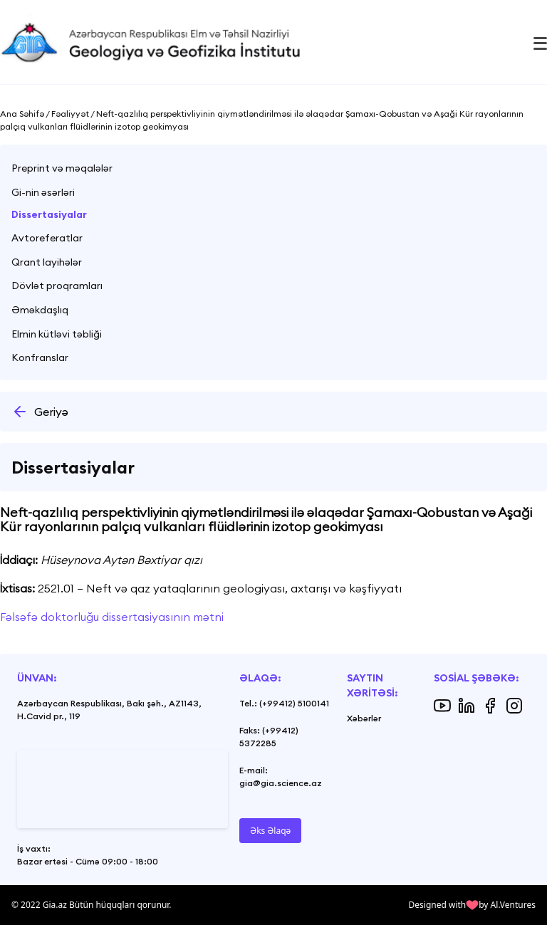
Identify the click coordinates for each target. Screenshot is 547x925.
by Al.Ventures (507, 905)
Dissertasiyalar (49, 214)
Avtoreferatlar (47, 237)
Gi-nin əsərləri (43, 192)
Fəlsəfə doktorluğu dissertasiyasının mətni (112, 617)
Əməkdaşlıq (39, 309)
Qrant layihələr (46, 262)
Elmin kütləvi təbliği (56, 334)
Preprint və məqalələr (62, 168)
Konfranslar (39, 357)
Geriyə (39, 411)
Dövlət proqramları (57, 285)
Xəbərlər (364, 718)
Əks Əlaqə (270, 831)
